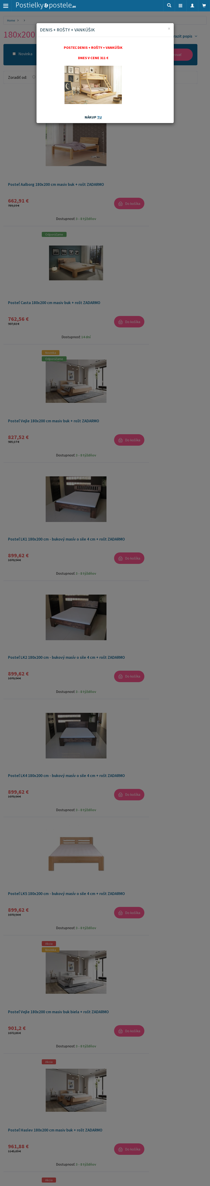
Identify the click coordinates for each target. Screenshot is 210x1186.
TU (99, 117)
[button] (180, 5)
